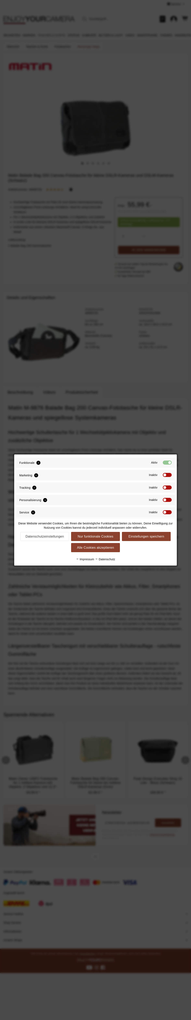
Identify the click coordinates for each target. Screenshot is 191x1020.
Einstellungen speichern (146, 536)
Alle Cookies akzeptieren (95, 547)
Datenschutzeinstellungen (44, 536)
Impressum (85, 559)
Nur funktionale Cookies (95, 536)
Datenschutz (105, 559)
